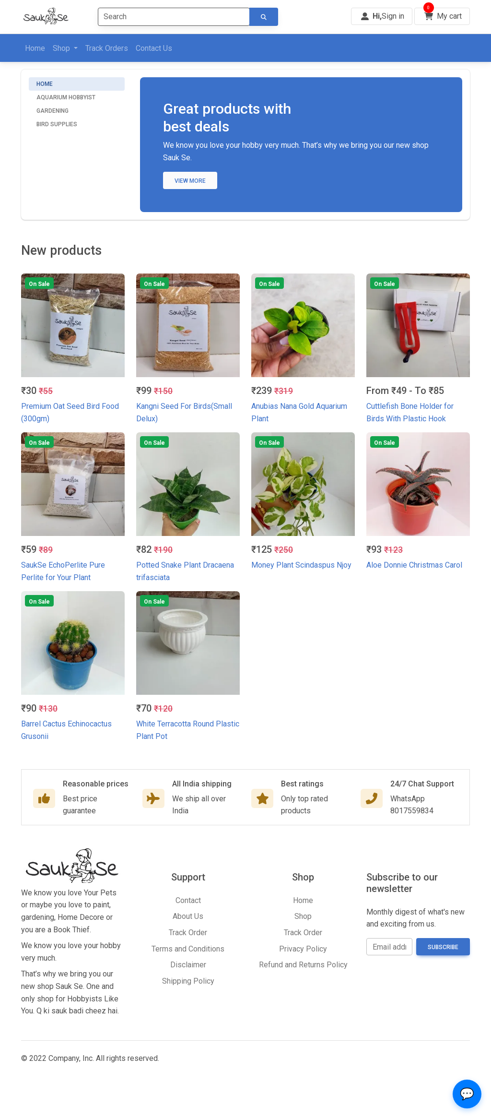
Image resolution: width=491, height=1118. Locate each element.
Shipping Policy (188, 981)
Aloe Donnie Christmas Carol (414, 565)
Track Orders (106, 48)
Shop (303, 916)
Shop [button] (62, 48)
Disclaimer (188, 964)
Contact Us (154, 48)
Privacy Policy (303, 948)
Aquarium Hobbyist (65, 97)
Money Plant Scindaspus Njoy (301, 565)
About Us (188, 916)
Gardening (52, 110)
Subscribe (443, 947)
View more (190, 181)
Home (35, 48)
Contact (188, 900)
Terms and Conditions (188, 948)
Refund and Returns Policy (303, 964)
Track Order (188, 932)
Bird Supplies (56, 124)
